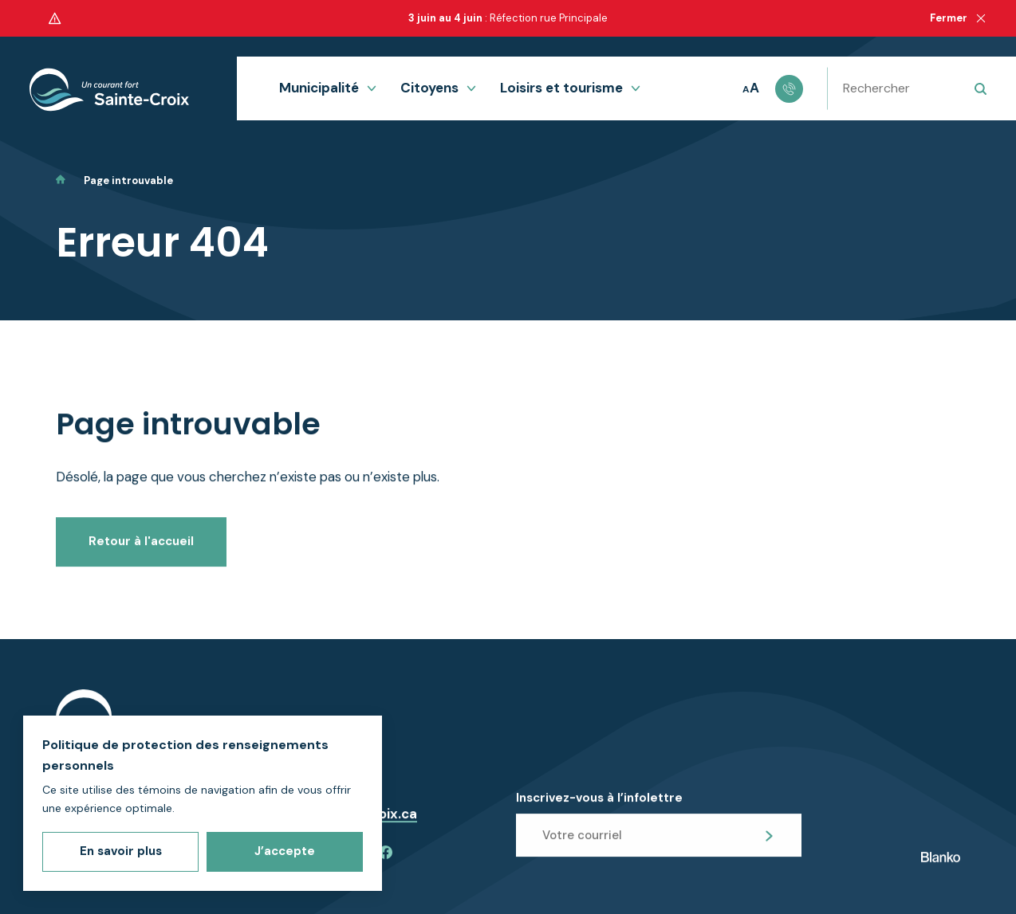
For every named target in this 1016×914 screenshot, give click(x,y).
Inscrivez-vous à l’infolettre (599, 811)
